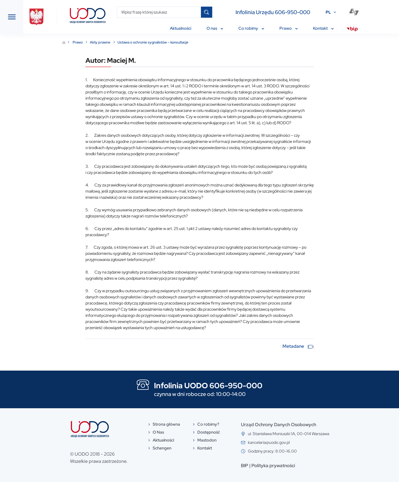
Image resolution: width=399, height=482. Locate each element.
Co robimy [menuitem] (253, 28)
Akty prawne (139, 42)
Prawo (116, 42)
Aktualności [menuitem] (182, 28)
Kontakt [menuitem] (325, 28)
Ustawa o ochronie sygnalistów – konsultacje (191, 42)
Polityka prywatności (312, 465)
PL (330, 12)
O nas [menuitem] (217, 28)
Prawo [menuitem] (291, 28)
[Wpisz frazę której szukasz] (161, 12)
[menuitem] (354, 29)
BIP (283, 465)
